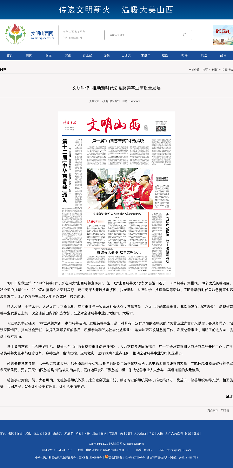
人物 (160, 433)
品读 (223, 55)
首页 (10, 55)
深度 (48, 55)
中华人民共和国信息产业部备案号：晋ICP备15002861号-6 (69, 457)
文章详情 (227, 69)
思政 (204, 55)
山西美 (126, 55)
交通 (196, 433)
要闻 (29, 55)
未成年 (145, 55)
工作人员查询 (174, 433)
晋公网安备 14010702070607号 (125, 457)
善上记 (87, 55)
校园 (165, 55)
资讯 (68, 55)
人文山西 (140, 433)
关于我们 (126, 433)
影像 (107, 55)
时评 (184, 55)
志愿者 (113, 433)
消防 (151, 433)
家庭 (188, 433)
